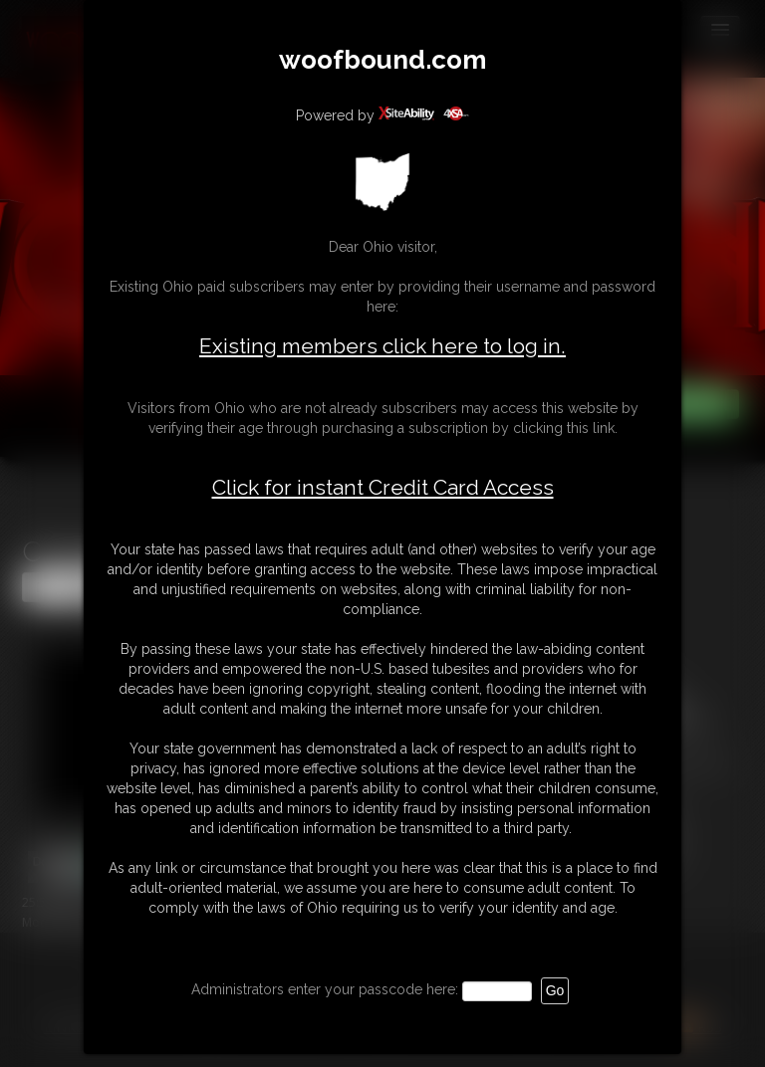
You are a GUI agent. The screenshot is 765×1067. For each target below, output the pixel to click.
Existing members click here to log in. (382, 345)
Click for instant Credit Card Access (383, 488)
